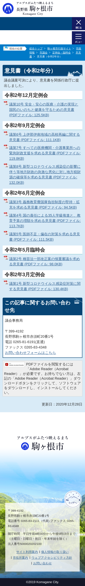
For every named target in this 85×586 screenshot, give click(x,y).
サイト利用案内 (27, 552)
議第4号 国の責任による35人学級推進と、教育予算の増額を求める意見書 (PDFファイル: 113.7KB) (45, 220)
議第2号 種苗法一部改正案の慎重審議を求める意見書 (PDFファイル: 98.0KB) (44, 261)
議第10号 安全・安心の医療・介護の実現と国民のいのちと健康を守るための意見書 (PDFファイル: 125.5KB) (43, 109)
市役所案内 (20, 557)
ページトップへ (73, 499)
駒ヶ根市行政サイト (59, 48)
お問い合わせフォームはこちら (30, 353)
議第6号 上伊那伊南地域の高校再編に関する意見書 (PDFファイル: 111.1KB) (44, 137)
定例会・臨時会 (61, 52)
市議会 (43, 52)
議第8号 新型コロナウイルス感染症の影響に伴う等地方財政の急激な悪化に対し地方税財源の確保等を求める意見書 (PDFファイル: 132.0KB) (45, 174)
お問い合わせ (42, 563)
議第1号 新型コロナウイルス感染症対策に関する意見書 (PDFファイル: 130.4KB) (45, 286)
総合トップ (35, 48)
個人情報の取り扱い (55, 552)
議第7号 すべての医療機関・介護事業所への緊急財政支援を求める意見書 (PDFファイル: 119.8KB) (45, 153)
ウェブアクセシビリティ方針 (51, 557)
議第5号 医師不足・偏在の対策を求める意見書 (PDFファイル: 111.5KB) (44, 236)
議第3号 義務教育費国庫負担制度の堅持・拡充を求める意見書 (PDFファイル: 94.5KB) (44, 204)
